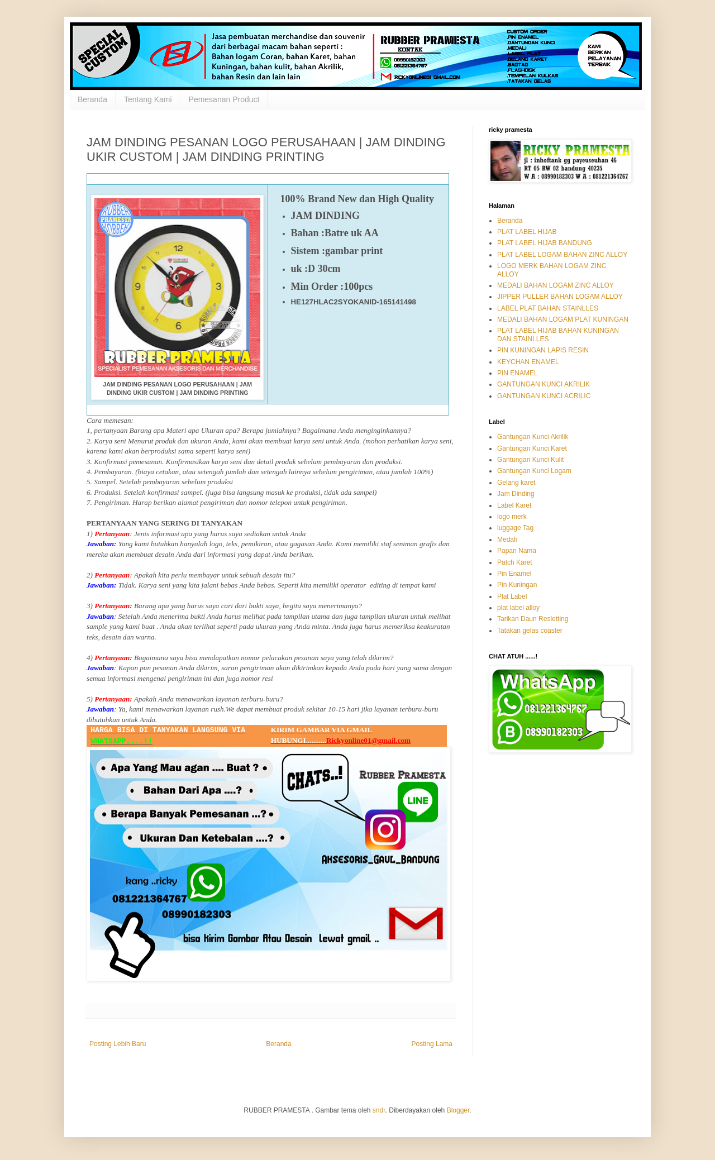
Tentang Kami (148, 99)
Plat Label (512, 596)
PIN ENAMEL (517, 373)
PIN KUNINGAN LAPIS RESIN (543, 350)
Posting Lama (432, 1044)
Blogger (458, 1110)
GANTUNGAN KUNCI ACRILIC (543, 396)
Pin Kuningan (517, 585)
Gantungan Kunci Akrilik (532, 437)
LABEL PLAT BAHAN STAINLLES (547, 308)
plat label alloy (518, 608)
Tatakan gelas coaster (530, 630)
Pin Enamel (514, 573)
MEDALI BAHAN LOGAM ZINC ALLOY (555, 285)
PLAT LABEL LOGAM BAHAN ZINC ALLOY (562, 255)
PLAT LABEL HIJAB (527, 232)
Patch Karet (514, 562)
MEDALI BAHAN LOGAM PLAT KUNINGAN (562, 319)
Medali (507, 539)
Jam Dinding (516, 494)
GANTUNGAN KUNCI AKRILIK (543, 384)
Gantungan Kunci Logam (534, 471)
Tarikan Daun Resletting (532, 619)
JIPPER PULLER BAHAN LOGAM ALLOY (560, 296)
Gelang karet (516, 482)
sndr (379, 1110)
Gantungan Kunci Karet (532, 448)
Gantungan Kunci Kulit (530, 460)
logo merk (512, 517)
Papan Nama (516, 551)
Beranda (92, 99)
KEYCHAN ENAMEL (528, 362)
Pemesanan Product (224, 99)
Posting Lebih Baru (117, 1044)
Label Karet (514, 505)
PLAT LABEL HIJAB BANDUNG (544, 243)
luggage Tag (515, 528)
